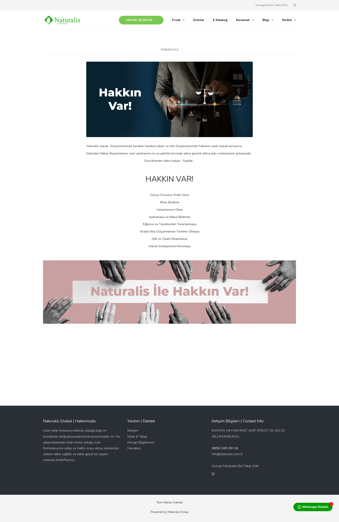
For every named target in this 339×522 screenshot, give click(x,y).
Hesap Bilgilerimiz (140, 442)
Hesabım (134, 448)
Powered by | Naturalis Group (170, 512)
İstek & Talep (137, 436)
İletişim (132, 430)
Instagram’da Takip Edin (272, 5)
